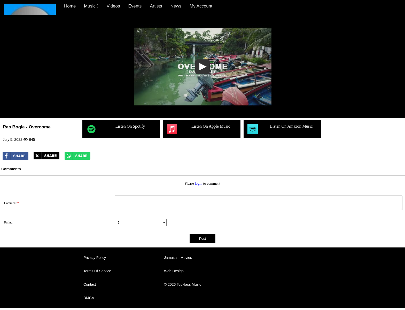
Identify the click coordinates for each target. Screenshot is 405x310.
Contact (89, 284)
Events (135, 6)
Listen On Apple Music (198, 129)
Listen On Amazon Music (280, 129)
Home (70, 6)
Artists (156, 6)
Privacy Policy (94, 257)
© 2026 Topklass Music (182, 284)
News (176, 6)
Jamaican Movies (178, 257)
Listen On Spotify (115, 129)
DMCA (88, 298)
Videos (113, 6)
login (198, 183)
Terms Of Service (97, 271)
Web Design (174, 271)
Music (91, 6)
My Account (201, 6)
